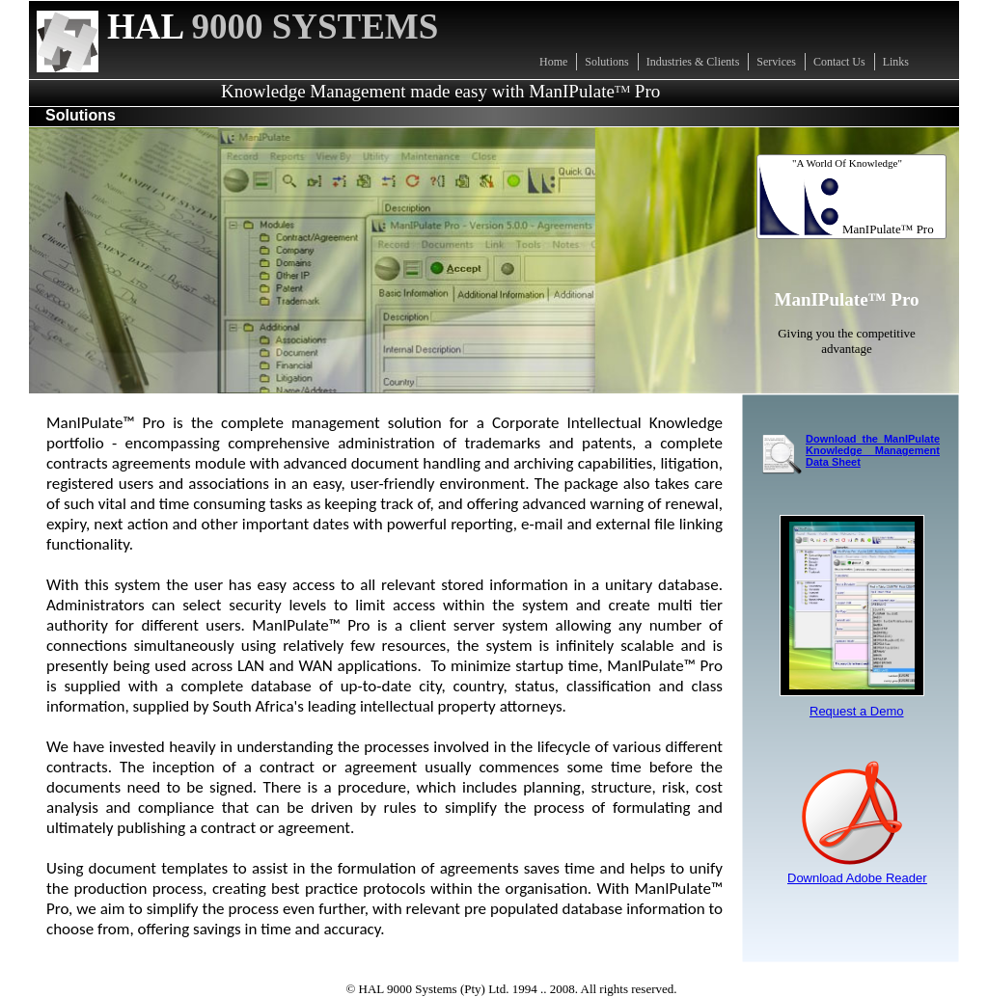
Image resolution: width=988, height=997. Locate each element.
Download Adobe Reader (857, 878)
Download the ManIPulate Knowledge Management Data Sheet (873, 450)
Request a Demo (857, 711)
